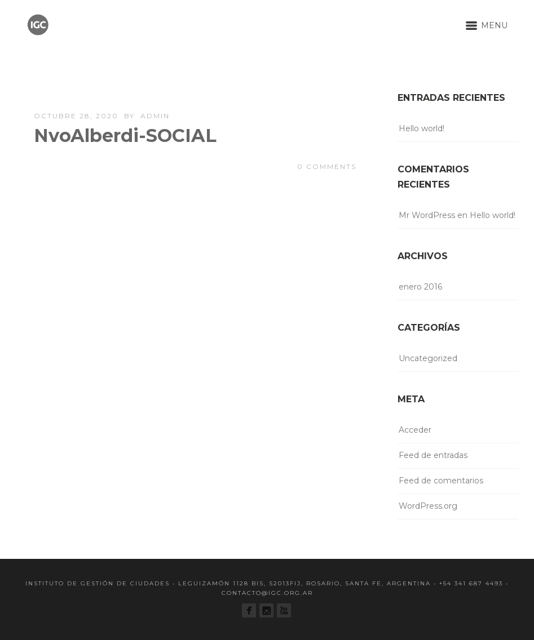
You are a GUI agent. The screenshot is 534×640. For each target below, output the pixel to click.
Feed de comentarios (441, 480)
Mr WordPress (427, 215)
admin (155, 116)
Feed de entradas (433, 455)
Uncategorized (428, 358)
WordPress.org (428, 506)
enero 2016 (420, 287)
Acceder (415, 430)
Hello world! (421, 128)
